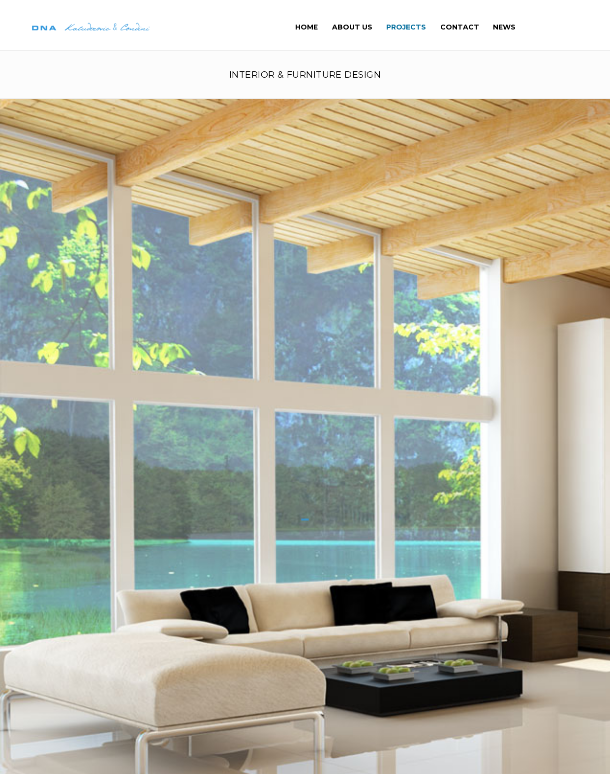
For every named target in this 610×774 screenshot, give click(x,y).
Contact (459, 27)
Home (307, 27)
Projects (407, 27)
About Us (353, 27)
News (504, 27)
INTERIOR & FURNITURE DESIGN (305, 75)
